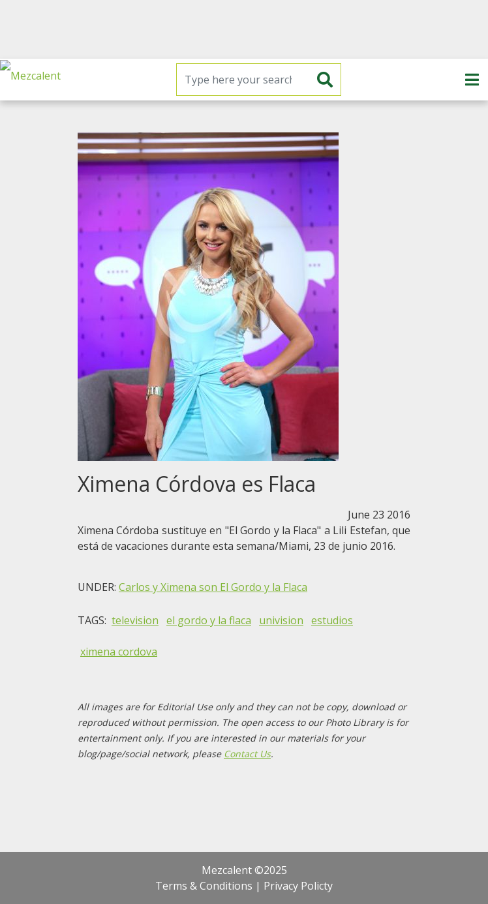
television (135, 620)
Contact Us (247, 753)
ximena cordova (118, 651)
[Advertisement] (244, 29)
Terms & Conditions (203, 886)
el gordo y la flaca (208, 620)
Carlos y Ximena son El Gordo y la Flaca (213, 587)
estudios (332, 620)
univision (281, 620)
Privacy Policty (298, 886)
